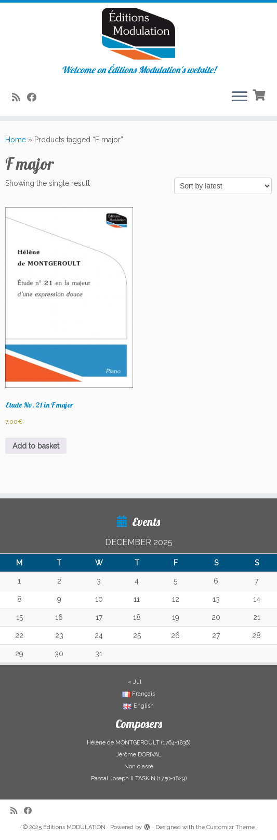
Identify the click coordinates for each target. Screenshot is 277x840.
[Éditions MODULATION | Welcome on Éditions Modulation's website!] (138, 34)
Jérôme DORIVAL (139, 754)
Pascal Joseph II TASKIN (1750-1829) (139, 778)
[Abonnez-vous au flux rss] (19, 97)
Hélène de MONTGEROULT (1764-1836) (138, 742)
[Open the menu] (239, 97)
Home (15, 140)
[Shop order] (223, 186)
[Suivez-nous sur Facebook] (35, 97)
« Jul (134, 682)
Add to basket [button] (35, 446)
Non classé (138, 766)
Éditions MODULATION (74, 827)
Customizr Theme (230, 827)
